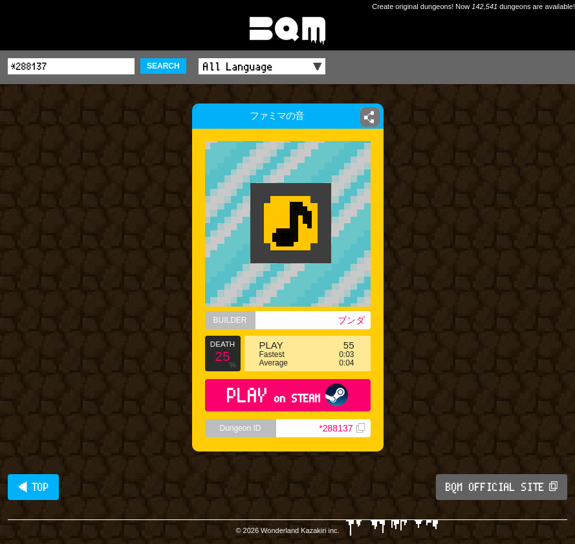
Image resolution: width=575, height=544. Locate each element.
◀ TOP (33, 487)
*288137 (341, 428)
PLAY (287, 395)
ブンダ (351, 320)
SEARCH (163, 66)
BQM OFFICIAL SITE (502, 487)
